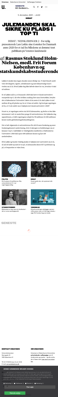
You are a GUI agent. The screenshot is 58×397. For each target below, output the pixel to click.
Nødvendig (9, 383)
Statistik (30, 383)
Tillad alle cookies (15, 393)
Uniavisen (5, 2)
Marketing (40, 383)
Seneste (19, 6)
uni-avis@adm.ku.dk (12, 364)
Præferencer (20, 383)
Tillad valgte (29, 387)
